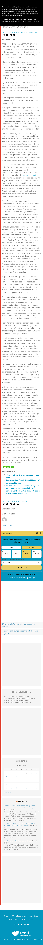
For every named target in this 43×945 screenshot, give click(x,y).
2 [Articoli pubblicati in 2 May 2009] (31, 773)
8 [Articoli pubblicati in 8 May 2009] (26, 777)
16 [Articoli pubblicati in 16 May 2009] (31, 780)
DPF (13, 916)
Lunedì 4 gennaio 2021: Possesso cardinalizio (18, 841)
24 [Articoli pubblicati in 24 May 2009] (36, 784)
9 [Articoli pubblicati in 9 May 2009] (31, 777)
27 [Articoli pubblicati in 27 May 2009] (16, 788)
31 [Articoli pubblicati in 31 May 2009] (36, 788)
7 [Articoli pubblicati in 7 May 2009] (21, 777)
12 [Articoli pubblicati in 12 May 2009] (11, 780)
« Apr (5, 792)
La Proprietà (28, 916)
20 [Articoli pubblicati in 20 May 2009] (16, 784)
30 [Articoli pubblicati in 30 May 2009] (31, 788)
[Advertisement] (21, 607)
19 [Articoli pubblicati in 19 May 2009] (11, 784)
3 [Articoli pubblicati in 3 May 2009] (36, 773)
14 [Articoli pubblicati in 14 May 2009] (21, 780)
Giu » (9, 792)
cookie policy (17, 15)
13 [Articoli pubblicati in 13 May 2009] (16, 780)
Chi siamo (7, 916)
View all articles (8, 525)
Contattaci (30, 919)
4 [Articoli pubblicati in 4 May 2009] (6, 777)
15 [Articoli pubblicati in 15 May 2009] (26, 780)
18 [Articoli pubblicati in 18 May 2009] (6, 784)
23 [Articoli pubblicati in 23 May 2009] (31, 784)
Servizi (36, 916)
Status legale (13, 919)
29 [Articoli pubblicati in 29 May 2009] (26, 788)
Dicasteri (34, 32)
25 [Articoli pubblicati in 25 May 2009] (6, 788)
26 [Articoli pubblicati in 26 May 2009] (11, 788)
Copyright (22, 919)
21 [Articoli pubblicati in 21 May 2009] (21, 784)
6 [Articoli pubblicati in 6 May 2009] (16, 777)
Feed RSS (22, 801)
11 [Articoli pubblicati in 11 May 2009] (6, 780)
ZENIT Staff (24, 32)
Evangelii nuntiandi (29, 175)
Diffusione (19, 916)
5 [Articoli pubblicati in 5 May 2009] (11, 777)
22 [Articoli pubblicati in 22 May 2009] (26, 784)
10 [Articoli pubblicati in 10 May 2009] (36, 777)
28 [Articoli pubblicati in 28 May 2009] (21, 788)
